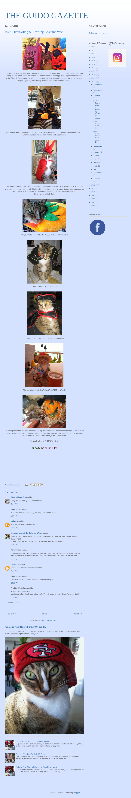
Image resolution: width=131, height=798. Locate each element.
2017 (93, 68)
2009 (93, 195)
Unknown (15, 521)
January (97, 178)
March (96, 169)
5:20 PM (14, 516)
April (96, 166)
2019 (93, 61)
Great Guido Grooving (96, 124)
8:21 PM (14, 528)
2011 (93, 188)
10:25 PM (15, 583)
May (95, 162)
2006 (93, 206)
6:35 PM (14, 597)
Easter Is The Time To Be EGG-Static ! (31, 754)
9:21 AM (14, 559)
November (98, 90)
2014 (93, 78)
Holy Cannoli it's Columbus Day (96, 136)
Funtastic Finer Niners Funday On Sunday (25, 627)
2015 (93, 75)
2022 (93, 50)
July (95, 155)
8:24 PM (14, 571)
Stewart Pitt (16, 564)
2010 (93, 192)
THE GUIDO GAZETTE (46, 15)
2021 (93, 54)
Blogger (77, 793)
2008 (93, 199)
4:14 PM (14, 504)
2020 (93, 57)
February (97, 173)
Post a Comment (14, 603)
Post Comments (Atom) (50, 620)
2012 (93, 185)
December (98, 85)
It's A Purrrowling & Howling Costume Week (96, 109)
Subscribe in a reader (97, 33)
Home (44, 614)
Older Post (78, 614)
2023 (93, 47)
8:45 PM (14, 545)
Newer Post (11, 614)
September (98, 146)
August (97, 152)
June (96, 159)
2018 (93, 64)
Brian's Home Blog (19, 497)
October (97, 96)
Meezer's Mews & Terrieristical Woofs (26, 533)
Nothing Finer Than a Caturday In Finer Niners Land (36, 767)
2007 (93, 202)
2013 (93, 82)
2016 (93, 71)
